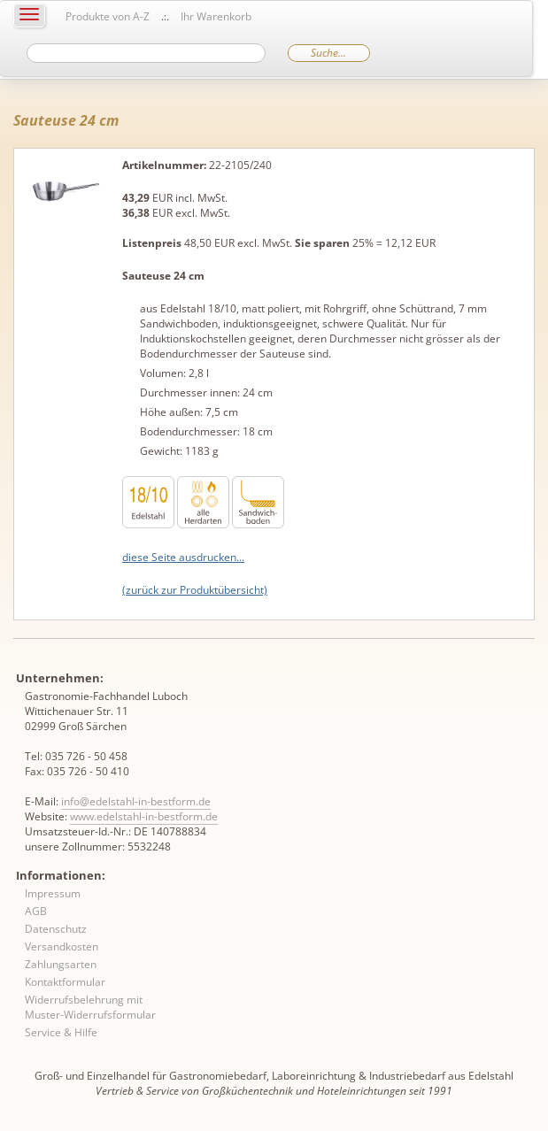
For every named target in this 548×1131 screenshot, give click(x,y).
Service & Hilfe (61, 1032)
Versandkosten (61, 946)
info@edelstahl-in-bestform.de (136, 801)
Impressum (53, 893)
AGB (36, 911)
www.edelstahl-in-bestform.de (144, 816)
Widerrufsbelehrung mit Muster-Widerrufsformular (90, 1007)
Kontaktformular (65, 981)
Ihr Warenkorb (216, 16)
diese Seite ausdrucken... (183, 557)
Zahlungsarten (60, 964)
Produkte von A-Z (108, 16)
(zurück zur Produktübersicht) (194, 589)
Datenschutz (56, 928)
